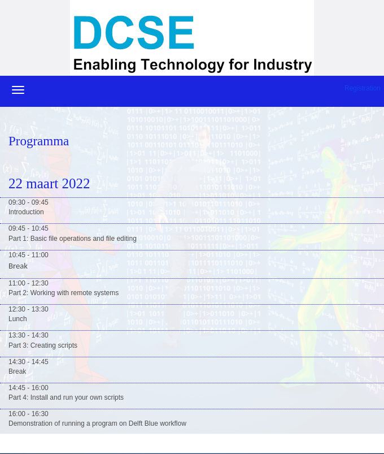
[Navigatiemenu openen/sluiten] (18, 90)
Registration (362, 88)
